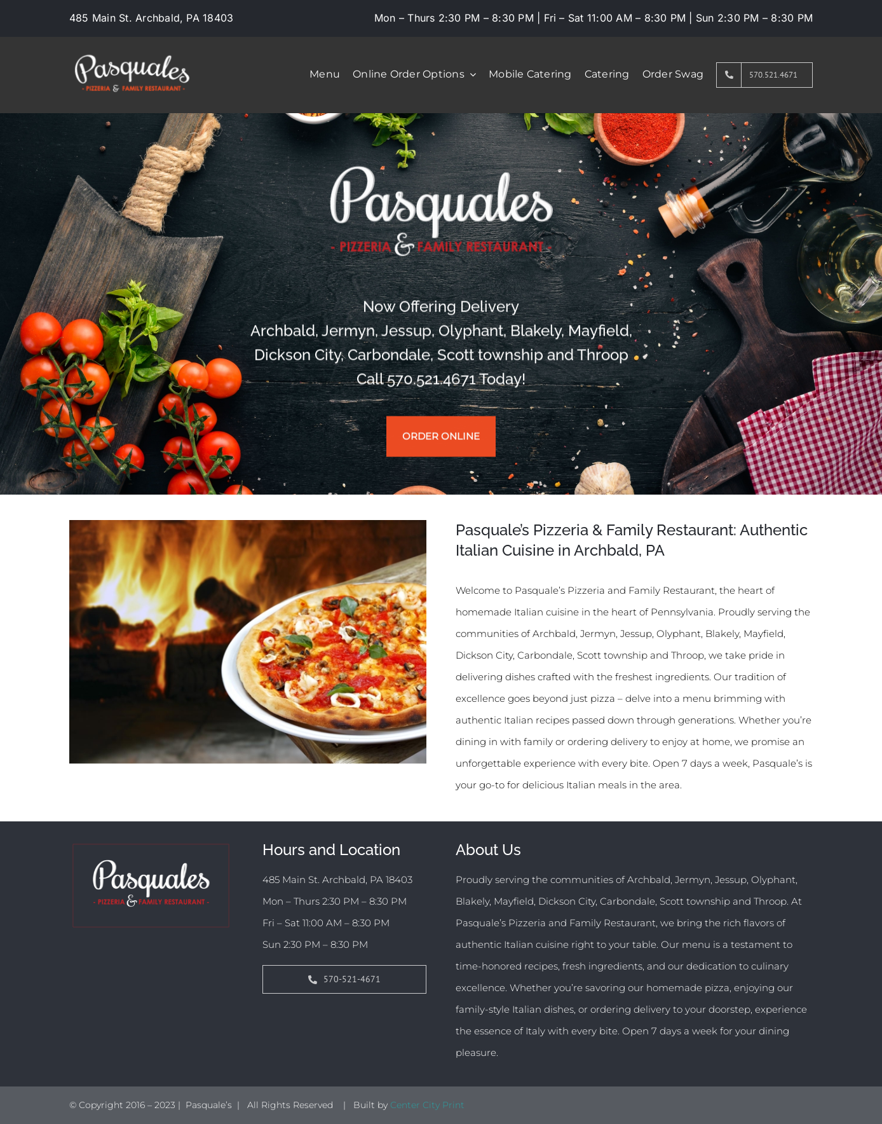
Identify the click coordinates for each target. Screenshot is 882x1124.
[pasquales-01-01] (131, 48)
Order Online (441, 437)
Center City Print (427, 1105)
